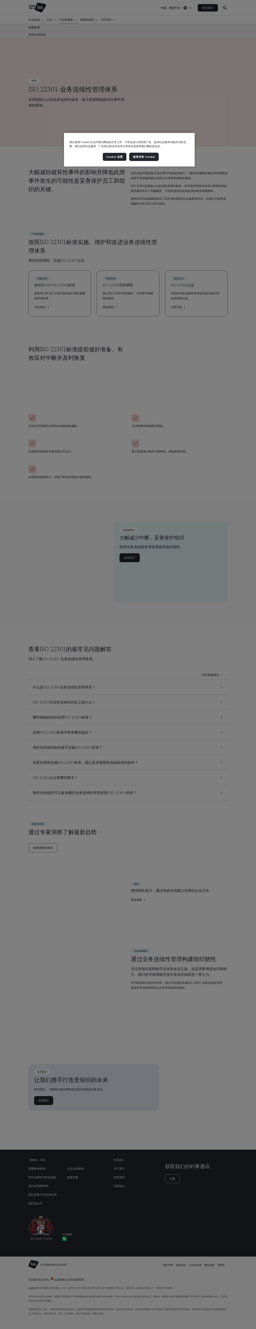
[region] (129, 150)
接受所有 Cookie (144, 156)
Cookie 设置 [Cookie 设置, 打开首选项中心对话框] (114, 156)
